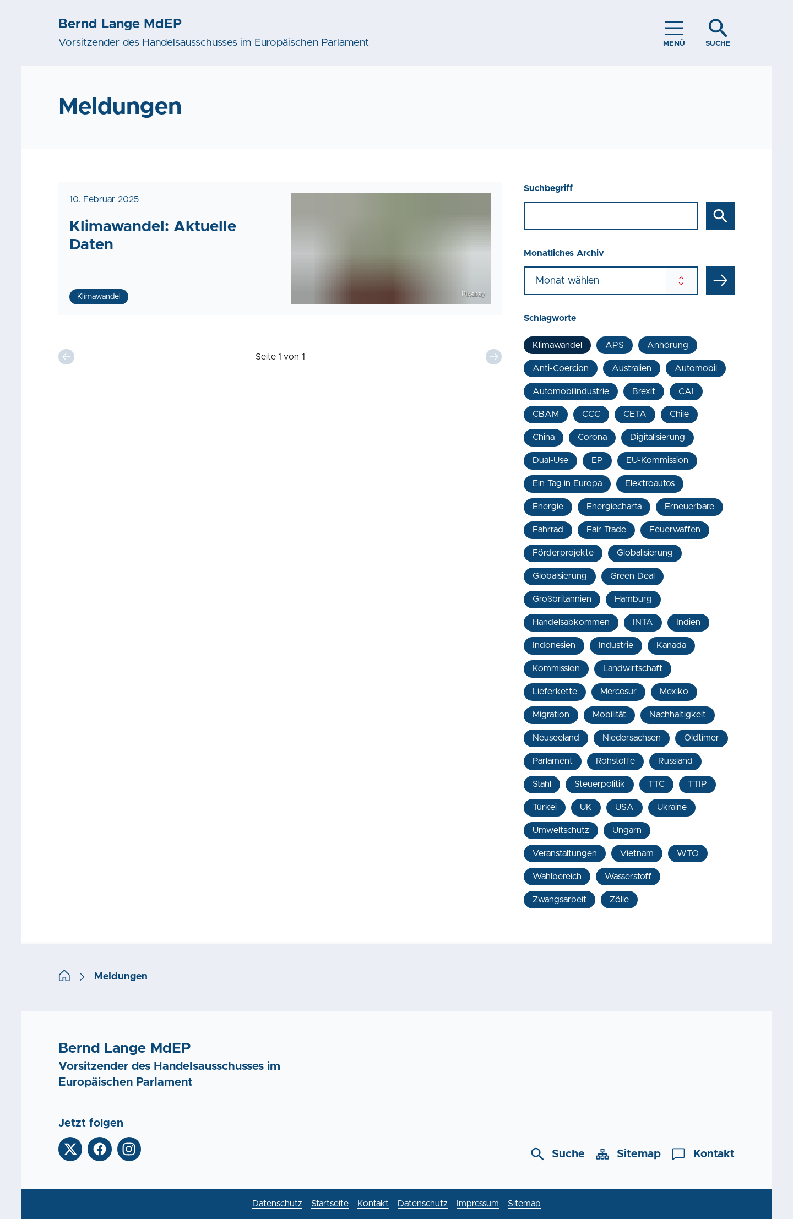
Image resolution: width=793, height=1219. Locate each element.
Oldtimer (701, 737)
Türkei (545, 807)
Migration (551, 714)
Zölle (619, 899)
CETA (635, 414)
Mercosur (618, 691)
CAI (686, 391)
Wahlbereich (557, 876)
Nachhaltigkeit (677, 714)
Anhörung (667, 345)
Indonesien (554, 645)
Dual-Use (550, 460)
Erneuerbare (689, 506)
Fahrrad (548, 529)
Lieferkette (555, 691)
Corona (592, 437)
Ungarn (627, 830)
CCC (591, 414)
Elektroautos (650, 483)
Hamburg (633, 599)
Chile (679, 414)
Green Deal (632, 576)
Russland (675, 761)
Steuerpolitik (599, 784)
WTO (688, 853)
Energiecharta (614, 506)
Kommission (556, 668)
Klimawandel (557, 345)
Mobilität (609, 714)
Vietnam (637, 853)
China (544, 437)
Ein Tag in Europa (567, 483)
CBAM (546, 414)
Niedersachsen (631, 737)
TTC (656, 784)
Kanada (671, 645)
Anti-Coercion (561, 368)
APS (614, 345)
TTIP (697, 784)
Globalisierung (645, 552)
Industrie (616, 645)
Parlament (553, 761)
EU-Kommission (657, 460)
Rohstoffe (615, 761)
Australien (631, 368)
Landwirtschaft (632, 668)
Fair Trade (606, 529)
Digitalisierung (657, 437)
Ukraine (672, 807)
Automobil (696, 368)
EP (597, 460)
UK (586, 807)
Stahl (542, 784)
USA (624, 807)
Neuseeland (556, 737)
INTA (643, 622)
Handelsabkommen (571, 622)
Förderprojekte (563, 552)
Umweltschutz (561, 830)
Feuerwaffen (674, 529)
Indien (688, 622)
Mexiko (674, 691)
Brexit (643, 391)
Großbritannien (562, 599)
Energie (548, 506)
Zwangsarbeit (559, 899)
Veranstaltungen (565, 853)
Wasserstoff (628, 876)
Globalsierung (560, 576)
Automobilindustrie (571, 391)
